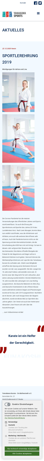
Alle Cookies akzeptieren (22, 454)
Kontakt (23, 3)
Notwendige (11, 422)
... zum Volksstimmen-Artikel (12, 312)
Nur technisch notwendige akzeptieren (22, 449)
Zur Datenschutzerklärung (15, 418)
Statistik (10, 425)
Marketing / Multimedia (15, 436)
